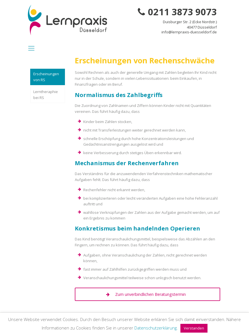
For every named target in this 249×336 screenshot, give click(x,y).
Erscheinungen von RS (46, 76)
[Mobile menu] (31, 48)
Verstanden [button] (194, 328)
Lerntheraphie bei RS (45, 94)
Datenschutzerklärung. (156, 328)
